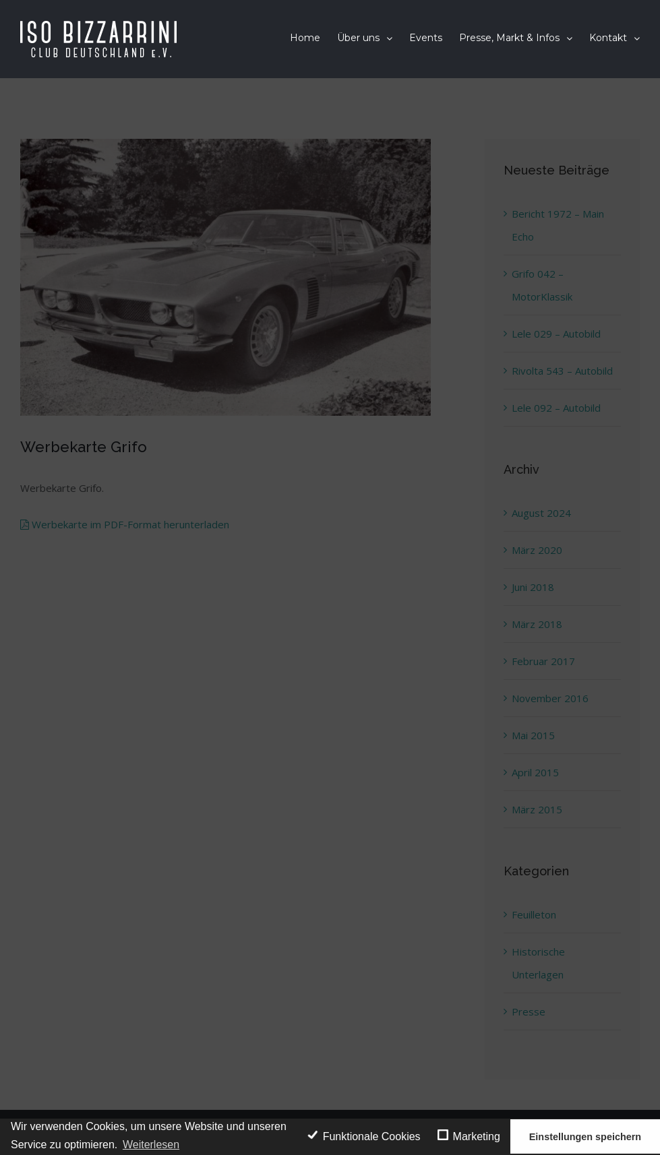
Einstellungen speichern (585, 1136)
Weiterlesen (151, 1144)
